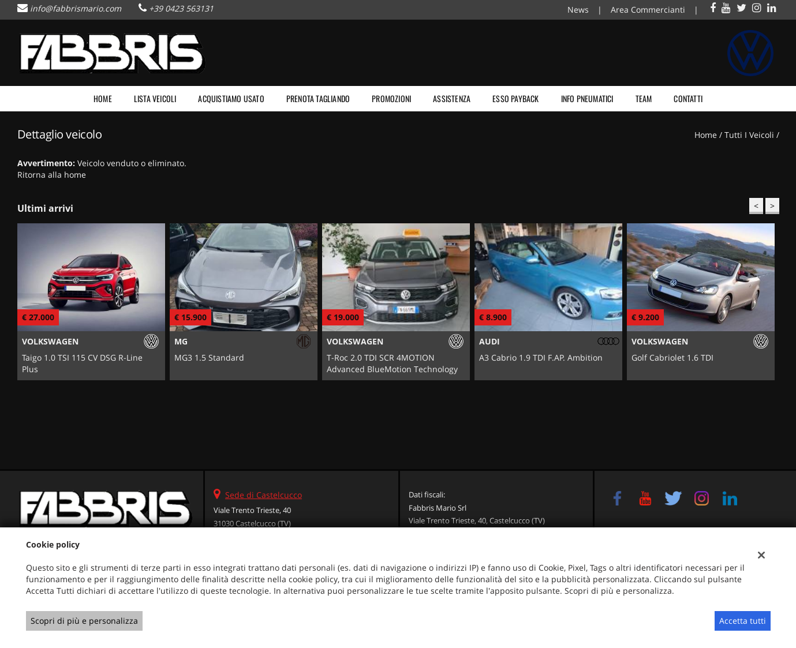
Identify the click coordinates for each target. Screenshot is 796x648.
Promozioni (391, 98)
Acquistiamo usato (231, 98)
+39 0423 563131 (181, 8)
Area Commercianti (648, 9)
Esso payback (515, 98)
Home (103, 98)
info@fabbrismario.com (75, 8)
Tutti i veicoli (749, 134)
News (578, 9)
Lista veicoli (155, 98)
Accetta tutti (742, 620)
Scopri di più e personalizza (84, 620)
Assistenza (451, 98)
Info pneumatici (587, 98)
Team (644, 98)
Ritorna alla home (51, 174)
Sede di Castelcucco (263, 494)
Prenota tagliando (318, 98)
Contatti (688, 98)
